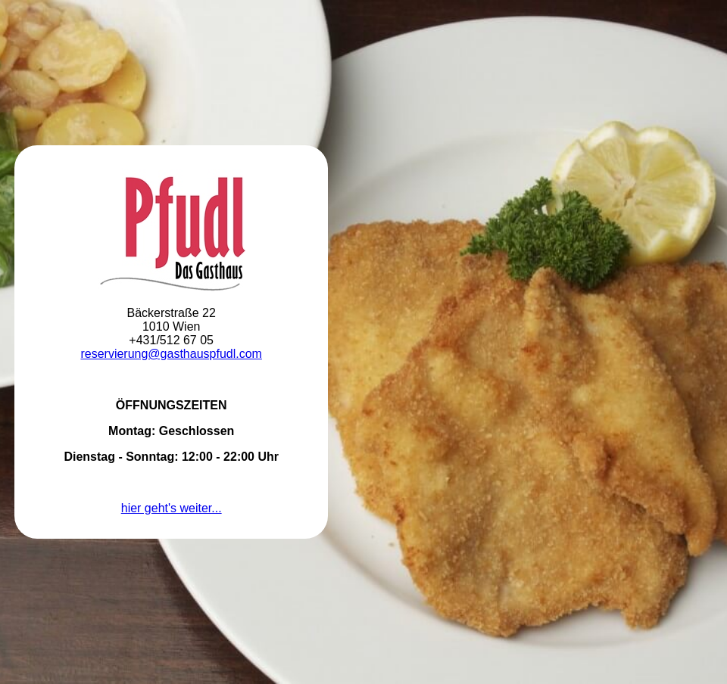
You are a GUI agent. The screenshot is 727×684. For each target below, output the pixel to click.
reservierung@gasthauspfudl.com (170, 353)
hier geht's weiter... (171, 508)
